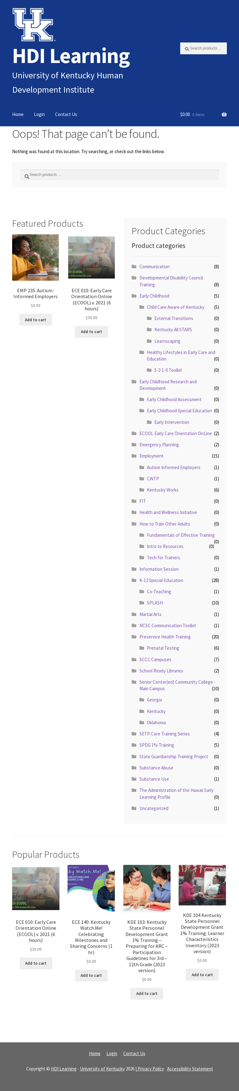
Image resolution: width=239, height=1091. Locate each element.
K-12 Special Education (161, 580)
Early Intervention (171, 422)
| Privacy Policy (149, 1069)
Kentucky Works (163, 490)
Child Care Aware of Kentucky (175, 307)
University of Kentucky (102, 1069)
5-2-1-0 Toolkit (168, 370)
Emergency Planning (159, 445)
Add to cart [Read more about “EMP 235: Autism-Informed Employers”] (35, 319)
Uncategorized (153, 808)
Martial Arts (150, 614)
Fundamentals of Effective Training (181, 535)
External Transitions (173, 318)
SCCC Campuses (155, 659)
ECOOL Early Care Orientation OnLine (175, 433)
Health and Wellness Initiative (168, 512)
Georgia (154, 700)
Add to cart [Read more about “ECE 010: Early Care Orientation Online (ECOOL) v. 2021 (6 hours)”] (91, 331)
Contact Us (66, 114)
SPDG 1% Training (156, 745)
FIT (142, 501)
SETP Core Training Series (164, 734)
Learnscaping (167, 341)
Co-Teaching (159, 591)
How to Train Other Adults (164, 524)
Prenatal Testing (163, 648)
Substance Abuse (156, 768)
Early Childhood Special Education (179, 411)
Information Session (159, 569)
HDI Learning (71, 55)
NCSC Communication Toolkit (167, 625)
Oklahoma (156, 722)
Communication (154, 266)
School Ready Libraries (161, 671)
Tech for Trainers (163, 557)
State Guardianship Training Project (173, 756)
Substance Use (154, 779)
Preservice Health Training (165, 637)
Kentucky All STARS (173, 329)
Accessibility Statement (190, 1069)
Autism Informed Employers (173, 467)
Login (39, 114)
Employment (151, 456)
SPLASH (155, 603)
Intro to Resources (165, 546)
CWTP (153, 479)
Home (18, 114)
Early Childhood (154, 296)
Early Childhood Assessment (174, 399)
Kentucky (156, 711)
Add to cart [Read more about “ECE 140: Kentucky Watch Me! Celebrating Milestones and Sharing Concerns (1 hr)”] (91, 975)
